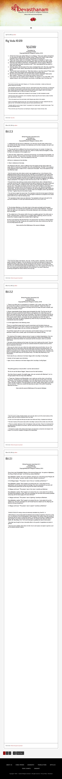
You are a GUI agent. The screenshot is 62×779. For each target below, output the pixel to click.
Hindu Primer (20, 765)
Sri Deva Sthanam (31, 13)
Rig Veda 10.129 (14, 41)
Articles (53, 765)
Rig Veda (12, 117)
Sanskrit (37, 768)
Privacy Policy (44, 773)
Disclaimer (50, 773)
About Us (9, 765)
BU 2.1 (9, 458)
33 (14, 753)
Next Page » (20, 753)
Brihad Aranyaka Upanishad (16, 278)
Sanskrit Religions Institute (25, 773)
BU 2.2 (9, 291)
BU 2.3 (9, 131)
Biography (31, 765)
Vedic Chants (26, 768)
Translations (42, 765)
